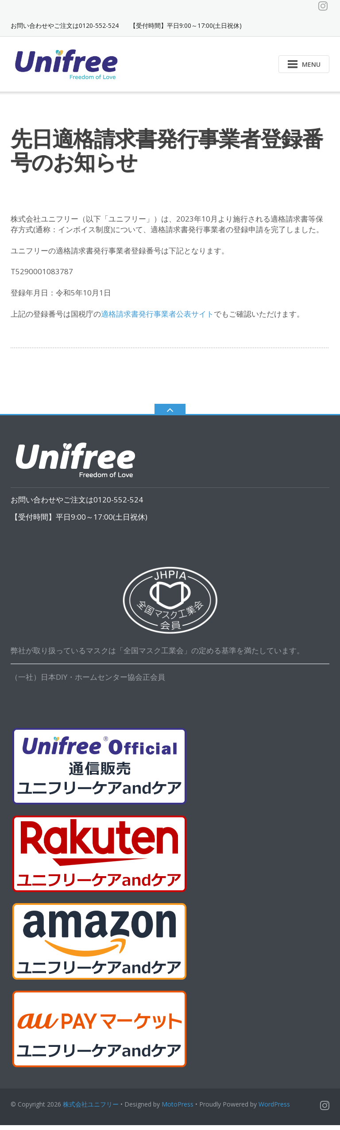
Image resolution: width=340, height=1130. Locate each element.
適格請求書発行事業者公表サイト (157, 319)
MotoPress (177, 1109)
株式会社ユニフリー (91, 1109)
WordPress (274, 1109)
